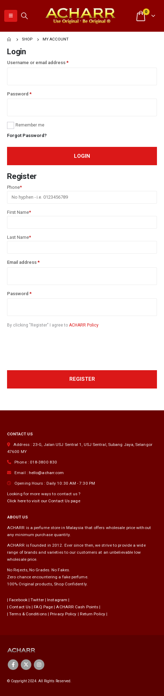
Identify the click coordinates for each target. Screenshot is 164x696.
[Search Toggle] (24, 16)
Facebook (18, 599)
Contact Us (20, 606)
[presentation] (60, 349)
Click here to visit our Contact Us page (43, 500)
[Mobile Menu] (10, 16)
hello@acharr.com (46, 472)
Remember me (29, 125)
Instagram (57, 599)
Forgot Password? (27, 135)
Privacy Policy (63, 613)
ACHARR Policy (84, 325)
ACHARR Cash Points (77, 606)
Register (82, 379)
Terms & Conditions (28, 613)
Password (19, 94)
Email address (23, 262)
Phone (14, 187)
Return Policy (92, 613)
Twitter (37, 599)
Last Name (19, 237)
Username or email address (38, 62)
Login (82, 156)
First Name (19, 212)
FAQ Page (43, 606)
